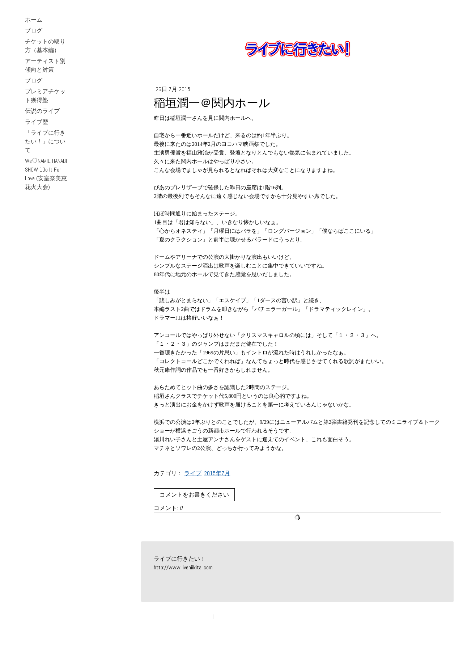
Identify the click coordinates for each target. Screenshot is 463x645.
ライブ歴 (36, 122)
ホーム (33, 20)
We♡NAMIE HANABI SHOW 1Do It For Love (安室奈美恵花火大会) (46, 174)
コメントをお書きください (194, 494)
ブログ (33, 30)
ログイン (433, 623)
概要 (156, 617)
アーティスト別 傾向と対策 (45, 65)
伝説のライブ (42, 111)
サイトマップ (229, 617)
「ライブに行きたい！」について (45, 141)
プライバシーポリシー (188, 617)
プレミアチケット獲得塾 (45, 96)
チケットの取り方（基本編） (45, 46)
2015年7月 (217, 473)
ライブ (192, 473)
